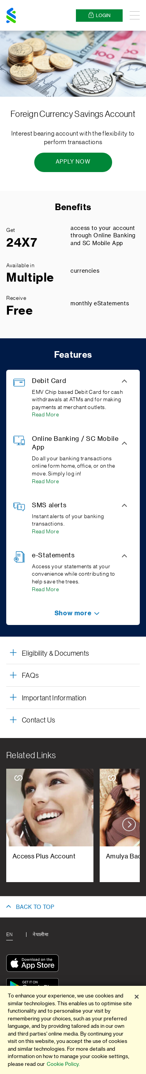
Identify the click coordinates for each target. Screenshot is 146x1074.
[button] (73, 613)
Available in (20, 265)
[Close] (136, 996)
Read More (45, 415)
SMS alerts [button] (49, 505)
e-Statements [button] (53, 555)
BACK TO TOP (35, 907)
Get (10, 230)
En (9, 934)
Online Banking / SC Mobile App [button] (75, 443)
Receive (16, 298)
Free (19, 311)
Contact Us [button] (38, 720)
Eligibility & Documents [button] (55, 653)
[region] (73, 1030)
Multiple (30, 278)
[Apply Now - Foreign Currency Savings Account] (73, 162)
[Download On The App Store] (34, 964)
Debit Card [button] (49, 381)
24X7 (21, 243)
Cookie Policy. (63, 1064)
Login (99, 15)
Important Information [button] (54, 698)
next (129, 824)
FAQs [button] (30, 675)
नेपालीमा (41, 934)
